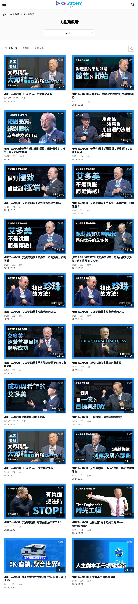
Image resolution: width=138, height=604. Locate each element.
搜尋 (131, 49)
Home (4, 14)
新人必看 (14, 14)
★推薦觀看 (29, 14)
